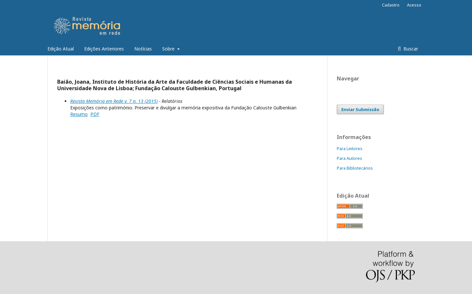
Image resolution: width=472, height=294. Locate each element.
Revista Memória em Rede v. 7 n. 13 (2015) (114, 101)
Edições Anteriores (104, 49)
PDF (94, 114)
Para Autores (349, 158)
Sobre (169, 49)
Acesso (414, 5)
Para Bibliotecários (355, 168)
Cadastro (391, 5)
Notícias (143, 49)
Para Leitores (349, 148)
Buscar (410, 49)
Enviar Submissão (360, 109)
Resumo (79, 114)
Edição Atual (60, 49)
